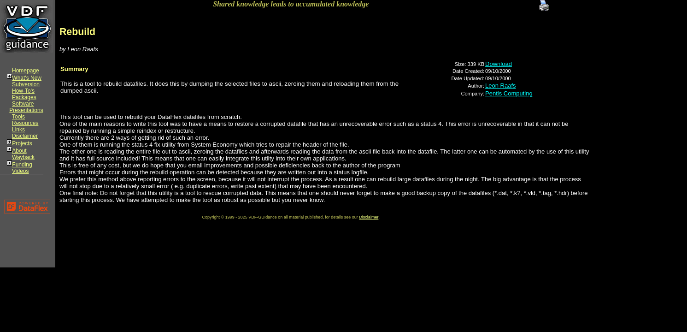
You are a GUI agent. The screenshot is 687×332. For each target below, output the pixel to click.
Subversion (26, 84)
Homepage (25, 70)
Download (498, 63)
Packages (24, 97)
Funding (22, 164)
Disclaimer (25, 136)
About (19, 151)
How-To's (23, 91)
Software (23, 104)
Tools (18, 116)
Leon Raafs (500, 85)
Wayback (23, 157)
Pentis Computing (509, 93)
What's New (26, 78)
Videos (20, 171)
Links (18, 129)
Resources (25, 123)
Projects (22, 143)
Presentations (26, 110)
